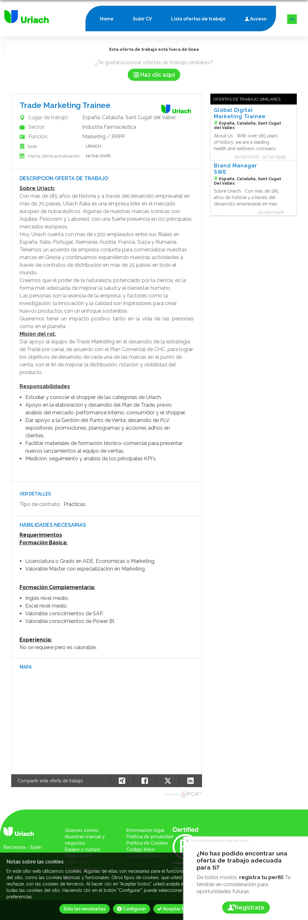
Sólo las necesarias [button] (84, 908)
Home (107, 18)
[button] (190, 780)
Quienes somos (81, 830)
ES (292, 19)
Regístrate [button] (245, 907)
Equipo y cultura (82, 849)
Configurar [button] (131, 908)
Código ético (140, 849)
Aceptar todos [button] (176, 908)
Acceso (255, 17)
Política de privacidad (149, 836)
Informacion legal (145, 830)
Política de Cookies (147, 843)
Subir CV (142, 18)
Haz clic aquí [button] (154, 74)
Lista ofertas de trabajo (198, 18)
